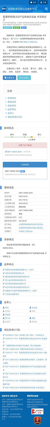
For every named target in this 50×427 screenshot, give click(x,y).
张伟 (6, 308)
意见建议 (24, 78)
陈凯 (32, 318)
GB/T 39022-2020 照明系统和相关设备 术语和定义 (24, 388)
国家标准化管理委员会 (35, 402)
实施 (25, 134)
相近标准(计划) (15, 117)
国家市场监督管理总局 (35, 399)
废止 (39, 134)
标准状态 (12, 98)
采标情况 (12, 105)
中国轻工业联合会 (29, 42)
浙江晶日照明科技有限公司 (14, 280)
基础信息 (12, 102)
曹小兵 (6, 318)
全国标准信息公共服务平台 (19, 9)
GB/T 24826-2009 (13, 152)
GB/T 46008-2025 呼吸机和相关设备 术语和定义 (23, 349)
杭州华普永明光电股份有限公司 (16, 287)
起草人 (11, 113)
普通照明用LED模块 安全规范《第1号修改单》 (22, 346)
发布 (12, 134)
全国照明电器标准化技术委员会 (31, 224)
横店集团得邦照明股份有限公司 (16, 277)
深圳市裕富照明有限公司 (13, 273)
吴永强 (33, 308)
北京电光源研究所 (11, 294)
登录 (33, 2)
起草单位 (12, 109)
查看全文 (9, 78)
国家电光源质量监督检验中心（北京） (19, 270)
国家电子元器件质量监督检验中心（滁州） (20, 291)
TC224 (15, 39)
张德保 (6, 315)
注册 (43, 2)
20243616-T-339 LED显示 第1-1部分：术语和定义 (23, 335)
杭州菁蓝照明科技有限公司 (14, 284)
